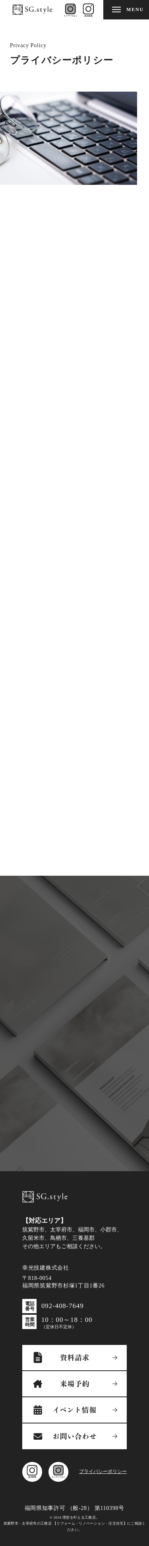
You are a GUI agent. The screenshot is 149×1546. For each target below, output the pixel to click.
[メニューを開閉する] (126, 9)
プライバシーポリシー (103, 1471)
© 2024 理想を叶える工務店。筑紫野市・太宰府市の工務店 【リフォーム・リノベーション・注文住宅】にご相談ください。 (75, 1523)
